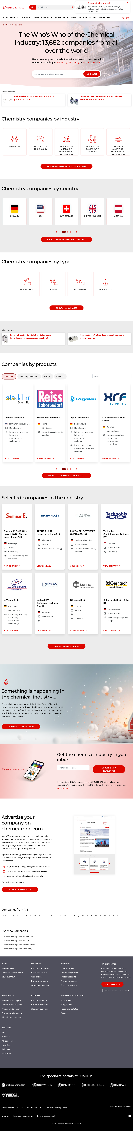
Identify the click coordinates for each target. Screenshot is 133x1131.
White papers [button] (62, 17)
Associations (36, 976)
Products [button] (27, 17)
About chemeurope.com (56, 1107)
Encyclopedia (66, 1000)
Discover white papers (11, 1000)
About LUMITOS (34, 1107)
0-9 (4, 915)
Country (75, 62)
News (4, 1032)
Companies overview (40, 985)
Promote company (39, 981)
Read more (64, 788)
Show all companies (66, 308)
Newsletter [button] (104, 17)
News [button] (6, 17)
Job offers (6, 1045)
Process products (68, 976)
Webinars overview (39, 1009)
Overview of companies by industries (18, 936)
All (32, 7)
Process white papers (11, 1009)
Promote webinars (39, 1004)
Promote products (69, 981)
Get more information (20, 889)
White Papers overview (12, 1017)
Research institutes (69, 1009)
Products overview (69, 985)
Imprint (5, 1116)
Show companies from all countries (66, 239)
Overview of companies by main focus (18, 944)
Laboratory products (70, 972)
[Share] (123, 18)
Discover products (69, 968)
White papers (7, 1040)
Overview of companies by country (17, 948)
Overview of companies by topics (16, 940)
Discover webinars (39, 1000)
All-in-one (6, 1053)
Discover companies (40, 968)
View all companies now (66, 646)
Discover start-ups (39, 972)
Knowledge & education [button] (83, 17)
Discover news (8, 968)
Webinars (6, 1049)
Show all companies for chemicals (66, 475)
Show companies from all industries (66, 166)
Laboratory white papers (13, 1004)
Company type (93, 62)
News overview (8, 976)
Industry (63, 62)
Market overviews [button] (44, 17)
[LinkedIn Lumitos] (129, 1116)
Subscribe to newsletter (109, 769)
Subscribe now (112, 984)
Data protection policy (47, 1116)
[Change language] (127, 18)
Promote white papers (12, 1013)
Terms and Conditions (23, 1116)
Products (6, 1036)
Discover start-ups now (21, 726)
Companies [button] (15, 17)
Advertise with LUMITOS (12, 1107)
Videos (63, 1013)
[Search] (72, 7)
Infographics (66, 1004)
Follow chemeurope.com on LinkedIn (115, 991)
